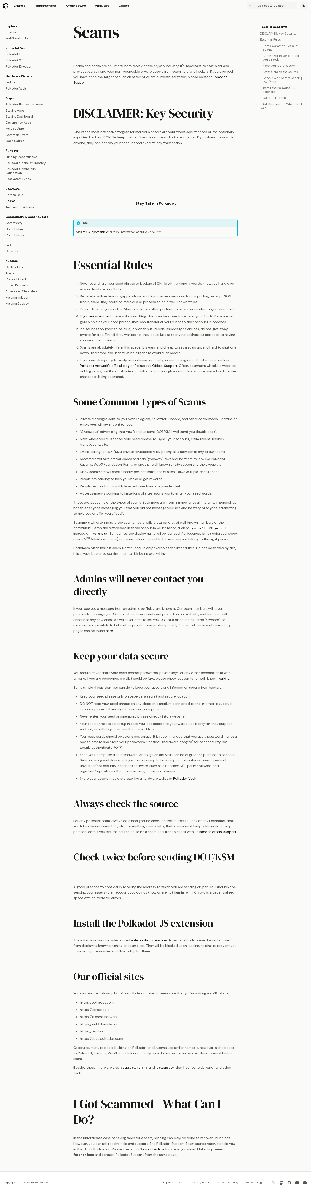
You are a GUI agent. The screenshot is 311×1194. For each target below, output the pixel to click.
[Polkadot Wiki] (6, 6)
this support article (95, 232)
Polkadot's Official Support (156, 365)
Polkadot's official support (215, 832)
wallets (223, 678)
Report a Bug (253, 1182)
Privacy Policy (201, 1182)
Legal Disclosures (174, 1182)
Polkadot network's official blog (105, 365)
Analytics (102, 6)
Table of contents (273, 27)
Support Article (152, 1149)
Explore (19, 6)
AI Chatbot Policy (227, 1182)
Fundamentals (45, 6)
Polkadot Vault (185, 778)
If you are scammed (95, 316)
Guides (124, 6)
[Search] (272, 5)
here (109, 630)
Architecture (76, 6)
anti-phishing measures (149, 940)
